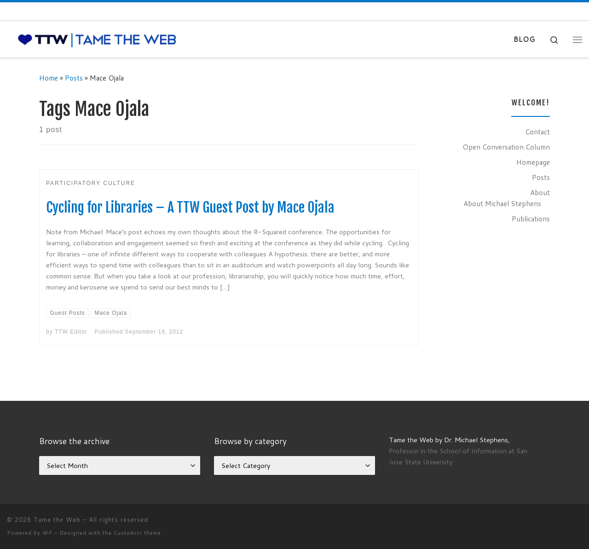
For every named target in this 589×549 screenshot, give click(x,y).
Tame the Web (57, 519)
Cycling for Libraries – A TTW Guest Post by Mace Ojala (190, 207)
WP (47, 533)
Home (48, 78)
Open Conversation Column (506, 147)
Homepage (533, 162)
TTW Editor (71, 332)
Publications (531, 219)
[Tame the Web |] (97, 39)
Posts (74, 78)
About (540, 192)
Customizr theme (137, 533)
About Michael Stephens (502, 203)
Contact (537, 132)
